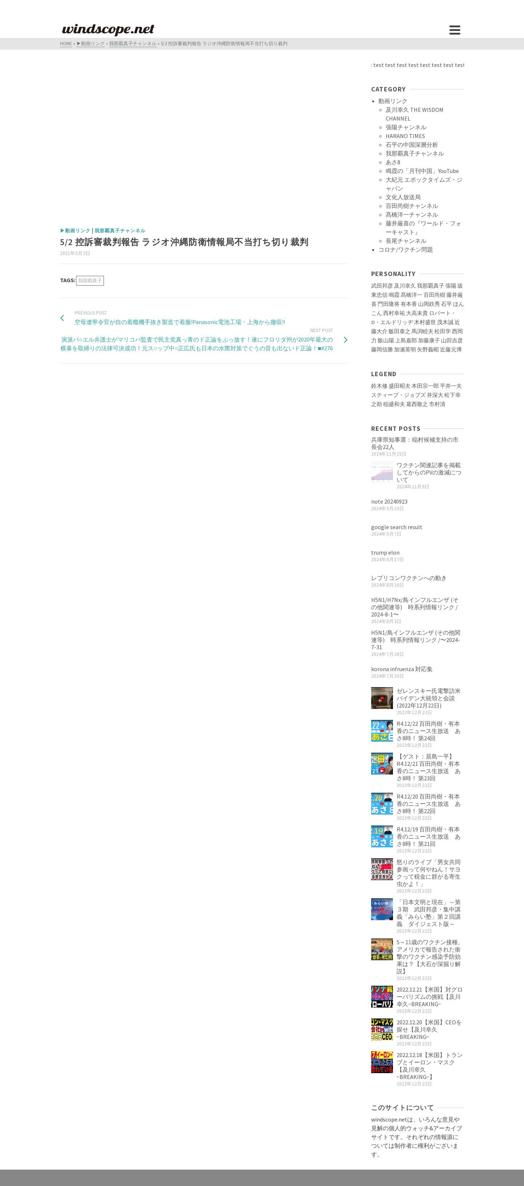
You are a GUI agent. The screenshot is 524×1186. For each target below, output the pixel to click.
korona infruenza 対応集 (402, 669)
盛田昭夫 (399, 386)
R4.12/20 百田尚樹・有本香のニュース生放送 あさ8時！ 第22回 (429, 804)
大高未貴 (417, 313)
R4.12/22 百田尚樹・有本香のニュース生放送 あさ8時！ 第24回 (429, 731)
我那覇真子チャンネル (120, 231)
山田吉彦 (452, 340)
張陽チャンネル (406, 127)
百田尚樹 (434, 295)
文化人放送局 (403, 197)
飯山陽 (386, 340)
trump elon (385, 552)
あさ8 (393, 162)
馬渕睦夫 (422, 331)
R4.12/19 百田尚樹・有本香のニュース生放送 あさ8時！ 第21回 (429, 836)
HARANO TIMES (405, 135)
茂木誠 (445, 322)
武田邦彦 (382, 286)
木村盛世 (425, 322)
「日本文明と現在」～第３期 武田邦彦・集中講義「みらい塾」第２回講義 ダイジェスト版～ (429, 912)
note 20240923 (389, 501)
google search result (396, 527)
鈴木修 (379, 386)
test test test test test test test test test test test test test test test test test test (411, 64)
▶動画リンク (75, 231)
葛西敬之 (417, 404)
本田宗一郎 (425, 386)
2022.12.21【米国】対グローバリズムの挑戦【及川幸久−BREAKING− (430, 997)
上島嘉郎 (406, 340)
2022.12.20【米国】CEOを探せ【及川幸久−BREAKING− (429, 1029)
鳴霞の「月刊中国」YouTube (422, 170)
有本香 (409, 304)
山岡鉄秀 (429, 304)
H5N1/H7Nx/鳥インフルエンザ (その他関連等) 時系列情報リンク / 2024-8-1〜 (414, 607)
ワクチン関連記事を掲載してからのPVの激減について (429, 472)
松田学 (442, 331)
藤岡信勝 (382, 349)
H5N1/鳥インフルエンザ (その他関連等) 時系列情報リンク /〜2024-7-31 (415, 640)
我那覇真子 (90, 280)
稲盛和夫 (394, 404)
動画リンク (393, 101)
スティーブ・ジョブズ (398, 395)
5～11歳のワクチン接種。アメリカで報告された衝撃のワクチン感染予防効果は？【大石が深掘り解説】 (430, 956)
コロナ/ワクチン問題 (405, 249)
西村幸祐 (394, 313)
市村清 (437, 404)
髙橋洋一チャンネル (412, 214)
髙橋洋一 (411, 295)
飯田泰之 (399, 331)
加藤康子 (429, 340)
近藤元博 (451, 349)
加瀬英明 (405, 349)
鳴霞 (394, 295)
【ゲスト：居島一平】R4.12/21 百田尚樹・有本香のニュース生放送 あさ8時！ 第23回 (429, 767)
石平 (446, 304)
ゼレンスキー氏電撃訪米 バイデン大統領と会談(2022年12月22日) (432, 698)
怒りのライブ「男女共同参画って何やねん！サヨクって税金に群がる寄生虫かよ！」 (429, 872)
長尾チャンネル (406, 240)
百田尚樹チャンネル (412, 205)
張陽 (450, 286)
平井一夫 (451, 386)
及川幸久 (405, 286)
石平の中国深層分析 (412, 144)
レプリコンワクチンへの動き (409, 578)
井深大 (435, 395)
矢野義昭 (428, 349)
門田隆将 (389, 304)
